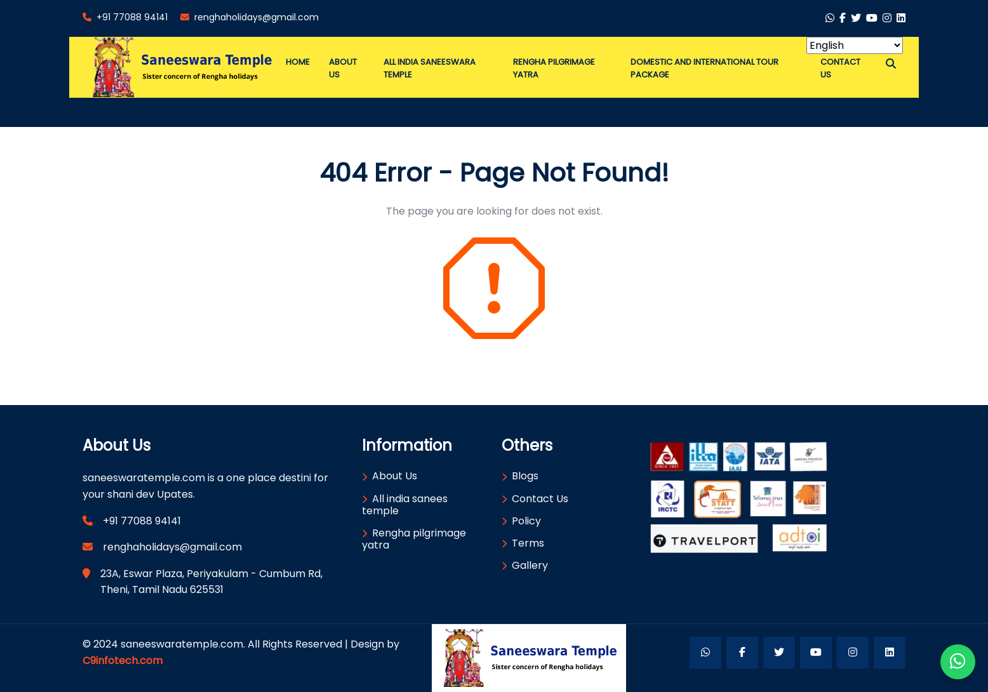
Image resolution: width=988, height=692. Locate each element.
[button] (890, 64)
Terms (528, 543)
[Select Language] (854, 45)
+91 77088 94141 (125, 17)
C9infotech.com (123, 660)
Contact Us (540, 498)
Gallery (530, 565)
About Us (394, 476)
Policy (526, 521)
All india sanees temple (405, 504)
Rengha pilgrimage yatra (414, 539)
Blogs (525, 476)
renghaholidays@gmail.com (249, 17)
